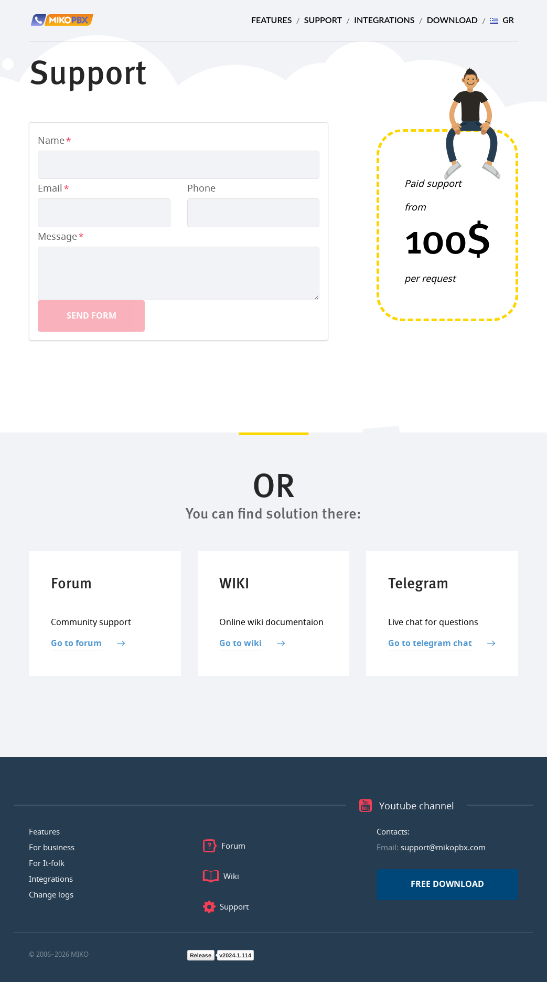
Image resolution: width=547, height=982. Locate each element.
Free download (447, 884)
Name (51, 140)
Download (452, 20)
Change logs (51, 895)
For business (51, 847)
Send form (91, 316)
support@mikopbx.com (443, 847)
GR (502, 20)
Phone (201, 188)
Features (271, 20)
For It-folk (47, 863)
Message (57, 237)
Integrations (384, 20)
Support (323, 20)
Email (50, 188)
